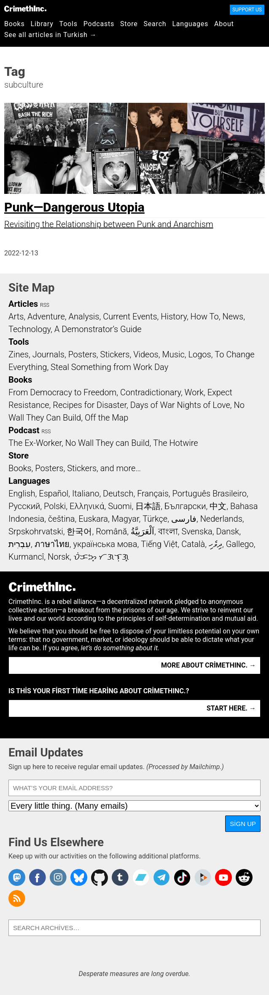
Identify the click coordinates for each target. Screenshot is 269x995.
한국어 (79, 531)
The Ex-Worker (35, 443)
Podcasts (98, 24)
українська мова (105, 544)
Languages (190, 24)
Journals (48, 354)
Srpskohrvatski (35, 531)
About (224, 24)
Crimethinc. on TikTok (182, 877)
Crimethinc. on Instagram (58, 877)
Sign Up (243, 823)
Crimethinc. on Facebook (37, 877)
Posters (82, 354)
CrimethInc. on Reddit (244, 877)
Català (193, 544)
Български (185, 506)
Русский (24, 506)
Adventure (46, 316)
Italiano (85, 493)
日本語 (148, 506)
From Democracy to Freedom (62, 392)
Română (111, 531)
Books (14, 24)
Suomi (120, 506)
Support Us (247, 10)
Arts (16, 316)
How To (205, 316)
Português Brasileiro (209, 493)
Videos (146, 354)
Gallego (240, 544)
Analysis (83, 316)
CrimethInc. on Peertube (202, 877)
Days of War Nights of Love (180, 405)
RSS (44, 305)
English (21, 493)
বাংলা (168, 531)
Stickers (115, 354)
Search (155, 24)
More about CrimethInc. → (208, 665)
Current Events (130, 316)
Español (53, 493)
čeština (61, 519)
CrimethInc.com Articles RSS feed (16, 898)
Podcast (23, 430)
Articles (23, 304)
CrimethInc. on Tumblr (120, 877)
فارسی (183, 519)
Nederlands (221, 519)
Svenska (196, 531)
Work (194, 392)
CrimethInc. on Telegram (161, 877)
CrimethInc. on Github (99, 877)
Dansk (227, 531)
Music (173, 354)
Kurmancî (26, 557)
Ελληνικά (87, 506)
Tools (68, 24)
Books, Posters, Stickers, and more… (74, 468)
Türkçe (155, 519)
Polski (55, 506)
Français (153, 493)
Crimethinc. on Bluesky (78, 877)
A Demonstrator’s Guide (98, 329)
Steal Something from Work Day (109, 367)
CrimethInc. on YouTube (223, 877)
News (232, 316)
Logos (199, 354)
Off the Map (106, 418)
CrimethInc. (25, 8)
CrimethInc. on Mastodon (16, 877)
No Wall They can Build (107, 443)
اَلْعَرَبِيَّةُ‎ (142, 531)
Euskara (93, 519)
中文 (218, 506)
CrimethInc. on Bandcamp (140, 877)
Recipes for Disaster (89, 405)
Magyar (125, 519)
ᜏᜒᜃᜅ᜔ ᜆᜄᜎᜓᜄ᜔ (101, 557)
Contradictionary (150, 392)
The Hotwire (175, 443)
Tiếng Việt (159, 544)
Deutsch (118, 493)
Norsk (59, 557)
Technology (29, 329)
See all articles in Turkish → (50, 35)
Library (42, 24)
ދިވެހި (215, 544)
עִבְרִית (19, 544)
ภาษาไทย (52, 544)
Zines (18, 354)
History (174, 316)
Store (128, 24)
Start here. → (231, 708)
